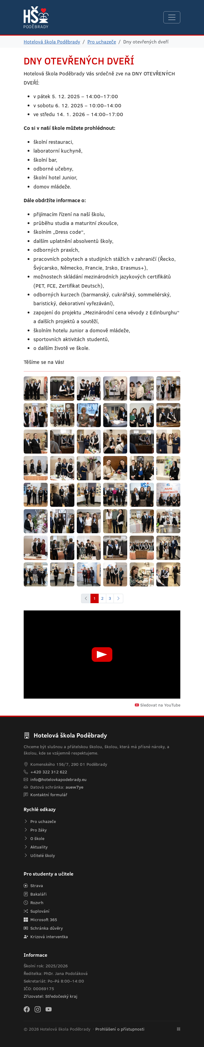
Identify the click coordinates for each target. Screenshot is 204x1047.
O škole (34, 838)
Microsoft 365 (40, 920)
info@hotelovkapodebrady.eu (58, 779)
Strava (33, 886)
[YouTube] (49, 1009)
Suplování (36, 911)
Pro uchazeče (101, 41)
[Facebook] (27, 1009)
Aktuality (36, 847)
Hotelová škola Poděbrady (52, 41)
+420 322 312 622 (48, 772)
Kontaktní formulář (48, 795)
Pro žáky (35, 830)
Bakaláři (35, 894)
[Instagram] (38, 1009)
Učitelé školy (39, 855)
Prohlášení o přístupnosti (119, 1029)
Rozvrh (33, 903)
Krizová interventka (46, 937)
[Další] (118, 598)
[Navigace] (171, 17)
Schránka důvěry (43, 928)
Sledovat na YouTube (157, 705)
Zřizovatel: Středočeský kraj (50, 996)
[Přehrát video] (102, 654)
